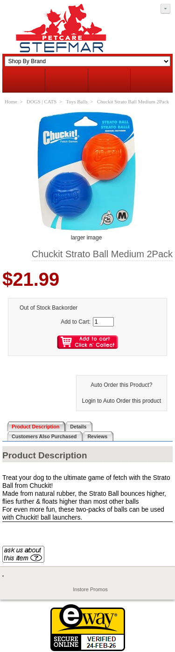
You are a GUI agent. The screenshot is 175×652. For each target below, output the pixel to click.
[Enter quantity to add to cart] (103, 321)
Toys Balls (77, 101)
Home (11, 101)
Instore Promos (90, 589)
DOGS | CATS (42, 101)
